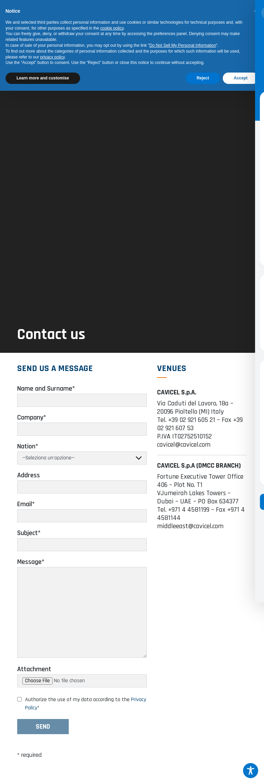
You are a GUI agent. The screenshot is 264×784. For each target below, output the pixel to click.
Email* (26, 508)
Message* (30, 566)
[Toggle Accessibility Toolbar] (250, 770)
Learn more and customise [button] (42, 78)
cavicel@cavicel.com (183, 449)
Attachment (34, 673)
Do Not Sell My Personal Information (183, 45)
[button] (255, 11)
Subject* (29, 537)
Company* (31, 421)
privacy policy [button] (52, 57)
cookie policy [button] (112, 28)
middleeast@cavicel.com (190, 530)
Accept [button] (241, 78)
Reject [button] (203, 78)
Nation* (27, 450)
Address (28, 479)
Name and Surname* (46, 393)
